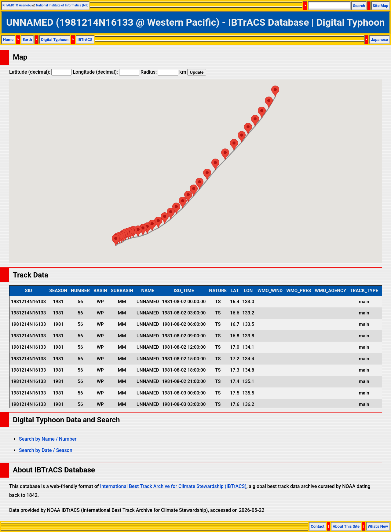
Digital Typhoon (54, 39)
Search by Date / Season (45, 450)
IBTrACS (85, 39)
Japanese (379, 39)
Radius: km (163, 72)
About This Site (346, 526)
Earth (27, 39)
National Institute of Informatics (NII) (62, 5)
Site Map (380, 5)
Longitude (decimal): (106, 72)
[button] (116, 240)
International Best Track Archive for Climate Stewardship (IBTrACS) (173, 486)
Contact (317, 526)
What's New (378, 526)
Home (8, 39)
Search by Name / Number (47, 439)
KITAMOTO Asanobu (16, 5)
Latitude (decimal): (40, 72)
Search (359, 5)
